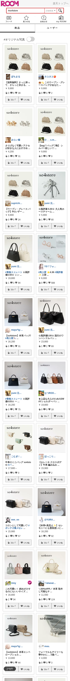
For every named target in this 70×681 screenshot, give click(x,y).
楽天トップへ (61, 3)
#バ (10, 465)
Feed (9, 18)
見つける (26, 18)
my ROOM (61, 18)
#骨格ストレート (13, 272)
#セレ (20, 528)
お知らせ (44, 18)
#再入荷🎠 (10, 338)
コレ (13, 100)
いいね (26, 100)
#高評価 (59, 272)
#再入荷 (42, 272)
